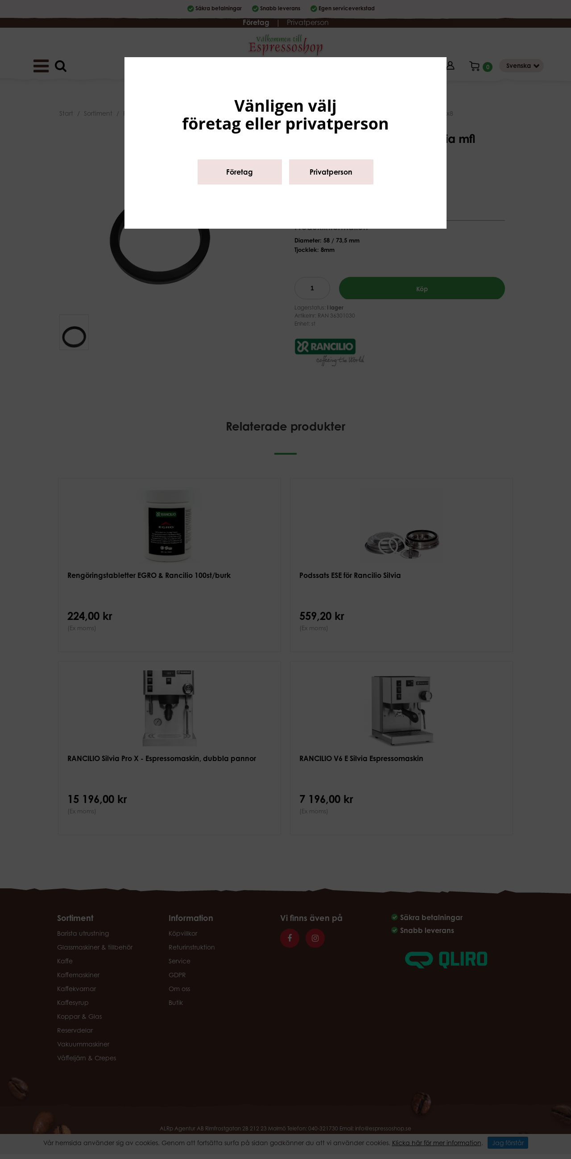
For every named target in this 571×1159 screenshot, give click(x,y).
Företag (239, 171)
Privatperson (331, 171)
